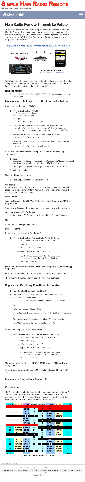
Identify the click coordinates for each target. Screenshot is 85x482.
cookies (17, 470)
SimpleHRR (13, 15)
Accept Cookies (76, 470)
